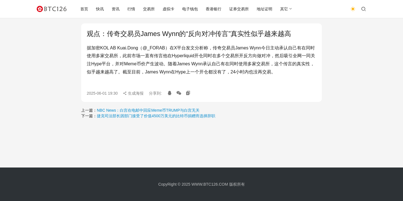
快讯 (100, 9)
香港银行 (213, 9)
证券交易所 (239, 9)
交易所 (149, 9)
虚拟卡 (168, 9)
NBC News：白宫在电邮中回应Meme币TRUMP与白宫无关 (148, 110)
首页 (84, 9)
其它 (284, 9)
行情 (131, 9)
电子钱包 (190, 9)
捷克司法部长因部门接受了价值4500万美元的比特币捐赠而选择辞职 (156, 116)
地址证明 (264, 9)
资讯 (116, 9)
